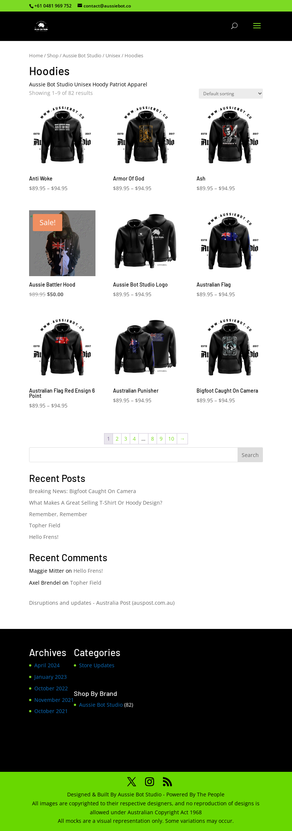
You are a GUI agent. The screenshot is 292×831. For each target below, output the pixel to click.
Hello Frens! (44, 536)
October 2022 (51, 688)
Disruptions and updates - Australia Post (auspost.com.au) (102, 602)
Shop (53, 55)
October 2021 (51, 711)
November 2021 (54, 699)
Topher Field (44, 525)
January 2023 (50, 676)
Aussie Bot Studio (82, 55)
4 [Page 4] (134, 438)
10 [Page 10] (171, 438)
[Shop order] (231, 94)
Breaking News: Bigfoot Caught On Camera (82, 491)
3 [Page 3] (125, 438)
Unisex (113, 55)
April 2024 (47, 665)
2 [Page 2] (117, 438)
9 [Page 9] (161, 438)
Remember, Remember (58, 514)
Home (36, 55)
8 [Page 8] (152, 438)
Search (250, 454)
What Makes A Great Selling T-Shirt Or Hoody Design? (95, 502)
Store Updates (96, 665)
